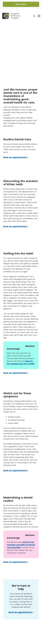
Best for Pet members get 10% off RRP (20, 362)
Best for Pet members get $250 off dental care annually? (21, 545)
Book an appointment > (15, 157)
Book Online (21, 4)
